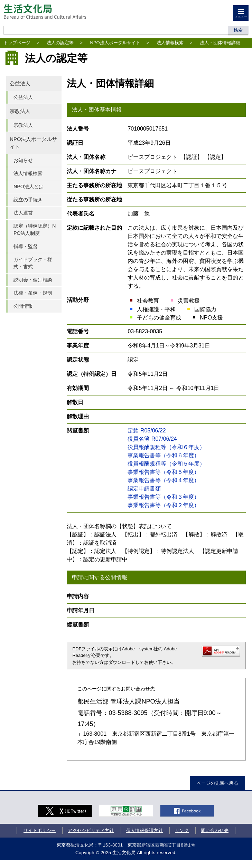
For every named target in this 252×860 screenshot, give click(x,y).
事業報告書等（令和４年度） (163, 480)
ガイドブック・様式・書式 (32, 263)
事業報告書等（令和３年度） (163, 497)
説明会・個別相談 (32, 280)
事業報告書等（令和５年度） (163, 472)
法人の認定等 (60, 42)
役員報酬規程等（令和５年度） (166, 464)
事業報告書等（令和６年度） (163, 455)
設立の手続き (28, 199)
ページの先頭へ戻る (217, 783)
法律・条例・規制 (32, 293)
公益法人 (20, 83)
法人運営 (23, 213)
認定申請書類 (144, 488)
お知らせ (23, 160)
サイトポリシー (40, 830)
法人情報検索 (170, 42)
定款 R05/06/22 (147, 430)
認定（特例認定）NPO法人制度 (34, 229)
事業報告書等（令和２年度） (163, 505)
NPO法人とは (28, 186)
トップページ (16, 42)
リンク (182, 830)
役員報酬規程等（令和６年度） (166, 447)
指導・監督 (25, 246)
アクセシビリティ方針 (91, 830)
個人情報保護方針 (144, 830)
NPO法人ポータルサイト (115, 42)
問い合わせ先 (214, 830)
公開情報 (23, 306)
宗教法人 (20, 111)
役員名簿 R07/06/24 (152, 439)
